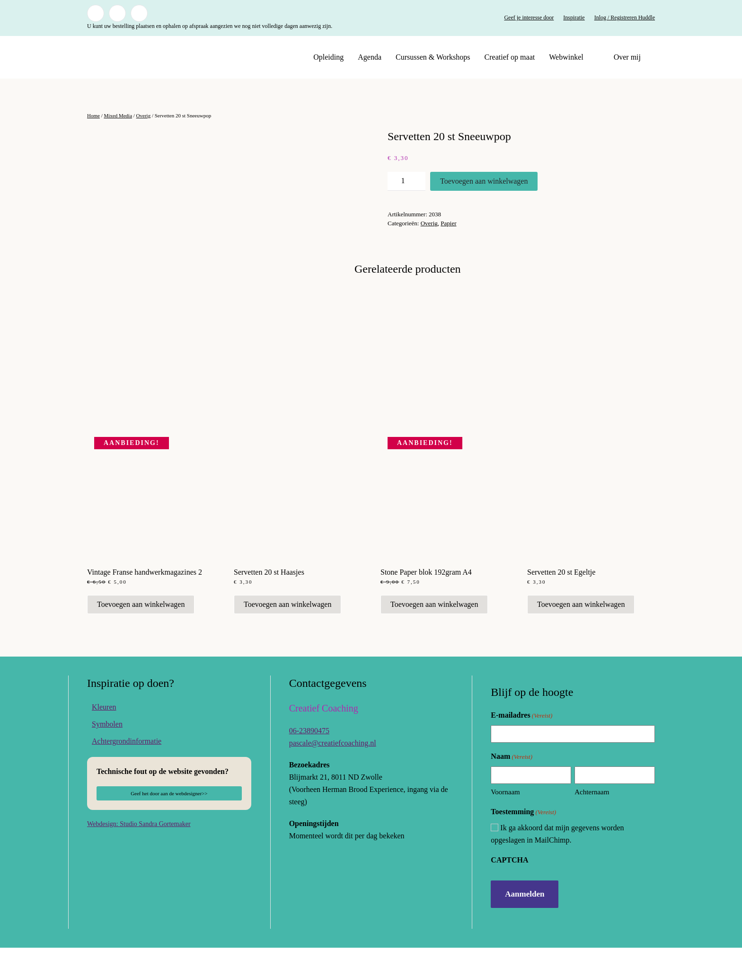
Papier (448, 223)
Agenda (369, 57)
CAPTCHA (509, 881)
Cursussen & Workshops (433, 57)
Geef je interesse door (529, 17)
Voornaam (505, 814)
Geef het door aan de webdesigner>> (169, 815)
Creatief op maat (510, 57)
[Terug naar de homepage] (146, 57)
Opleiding (328, 57)
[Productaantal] (406, 181)
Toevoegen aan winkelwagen (484, 181)
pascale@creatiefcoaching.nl (332, 764)
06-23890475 (309, 752)
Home (93, 115)
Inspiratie (573, 17)
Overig (143, 115)
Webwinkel (566, 57)
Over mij (627, 57)
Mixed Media (118, 115)
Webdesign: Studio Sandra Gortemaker (139, 845)
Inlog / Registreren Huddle (624, 17)
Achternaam (591, 814)
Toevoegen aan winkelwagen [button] (141, 626)
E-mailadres (521, 737)
